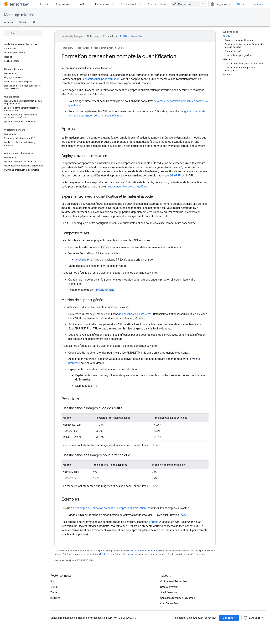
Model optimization (19, 15)
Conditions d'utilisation (62, 617)
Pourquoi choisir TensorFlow (164, 4)
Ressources (83, 48)
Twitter (54, 592)
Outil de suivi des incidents (174, 581)
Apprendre (62, 4)
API (82, 4)
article (154, 522)
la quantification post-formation (100, 79)
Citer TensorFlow (169, 603)
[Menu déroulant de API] (88, 4)
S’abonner (229, 617)
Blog (52, 581)
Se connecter (258, 4)
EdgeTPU (175, 175)
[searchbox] (23, 33)
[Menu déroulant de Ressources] (113, 4)
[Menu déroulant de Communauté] (140, 4)
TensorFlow (67, 48)
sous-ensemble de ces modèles (127, 186)
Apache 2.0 (60, 554)
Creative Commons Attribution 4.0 (145, 550)
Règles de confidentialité (91, 617)
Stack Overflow (168, 592)
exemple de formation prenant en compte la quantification (111, 508)
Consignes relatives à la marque (177, 598)
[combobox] (188, 4)
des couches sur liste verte (134, 314)
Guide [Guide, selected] (22, 22)
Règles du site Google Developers (117, 554)
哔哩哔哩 (55, 598)
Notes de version (169, 587)
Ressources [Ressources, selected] (102, 4)
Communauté (128, 4)
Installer (45, 4)
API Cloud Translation (131, 36)
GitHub (241, 4)
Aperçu (8, 22)
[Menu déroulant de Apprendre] (73, 4)
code (184, 515)
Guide (121, 48)
